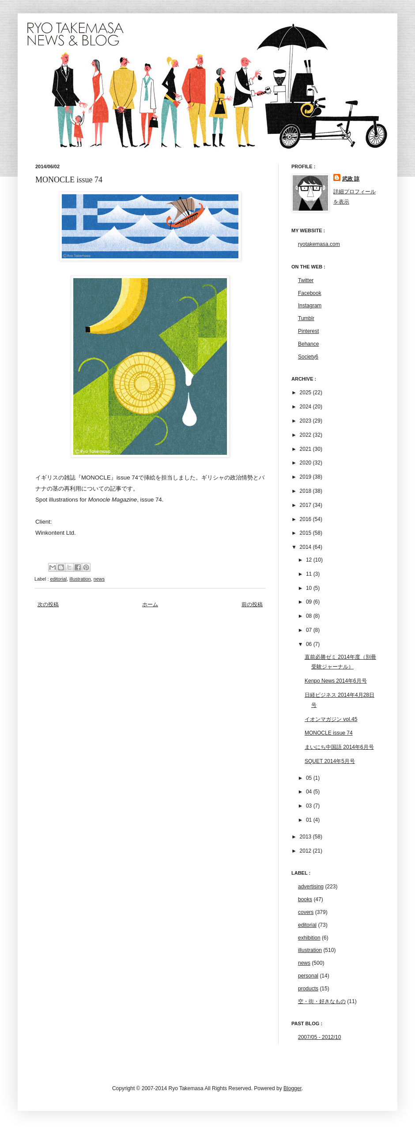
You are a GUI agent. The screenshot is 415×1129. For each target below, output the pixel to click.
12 (309, 560)
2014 (306, 547)
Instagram (309, 305)
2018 (306, 491)
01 (309, 820)
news (99, 578)
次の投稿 (48, 604)
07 (309, 630)
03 (309, 806)
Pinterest (308, 331)
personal (308, 976)
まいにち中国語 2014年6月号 (339, 747)
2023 (306, 421)
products (308, 989)
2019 (306, 477)
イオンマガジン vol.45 (331, 719)
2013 (306, 837)
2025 (306, 392)
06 (309, 644)
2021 (306, 449)
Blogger (292, 1088)
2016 (306, 519)
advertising (311, 887)
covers (305, 912)
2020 (306, 463)
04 (309, 792)
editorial (58, 578)
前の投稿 (252, 604)
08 (309, 616)
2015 (306, 533)
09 (309, 602)
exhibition (309, 938)
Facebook (309, 293)
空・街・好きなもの (322, 1001)
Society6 (308, 357)
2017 (306, 505)
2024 (306, 407)
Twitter (305, 280)
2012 (306, 851)
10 (309, 588)
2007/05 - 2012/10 (319, 1037)
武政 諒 (350, 179)
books (305, 899)
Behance (308, 344)
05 (309, 778)
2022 (306, 435)
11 (309, 574)
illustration (80, 578)
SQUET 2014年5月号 (330, 761)
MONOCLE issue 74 (329, 733)
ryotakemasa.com (319, 244)
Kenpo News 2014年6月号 (336, 681)
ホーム (150, 604)
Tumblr (306, 318)
